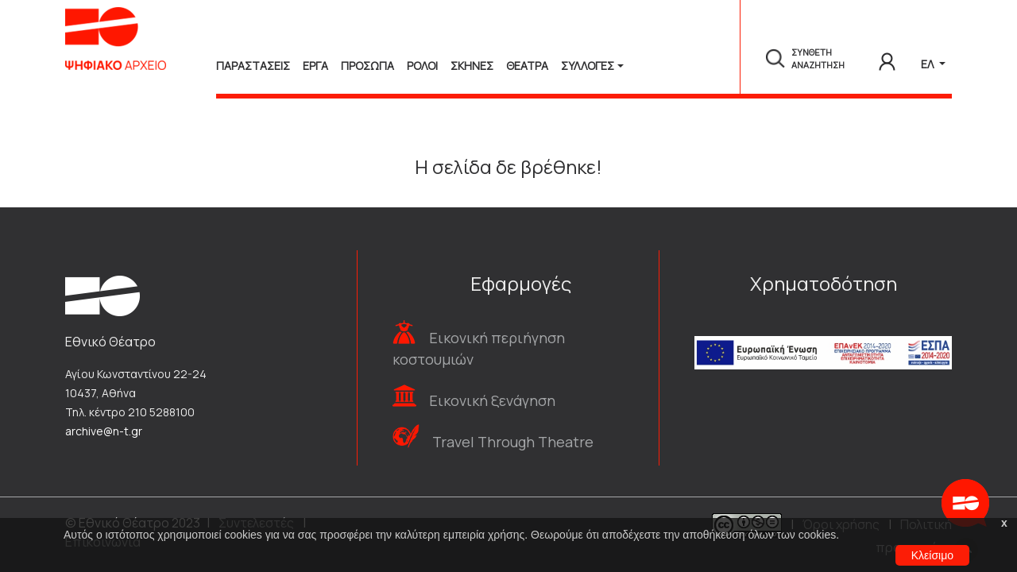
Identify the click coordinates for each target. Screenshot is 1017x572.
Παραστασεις (253, 65)
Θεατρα (527, 65)
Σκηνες (471, 65)
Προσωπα (367, 65)
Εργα (315, 65)
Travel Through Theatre (513, 441)
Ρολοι (422, 65)
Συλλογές (587, 65)
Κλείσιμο (932, 555)
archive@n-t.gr (103, 431)
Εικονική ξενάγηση (492, 400)
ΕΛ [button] (928, 64)
